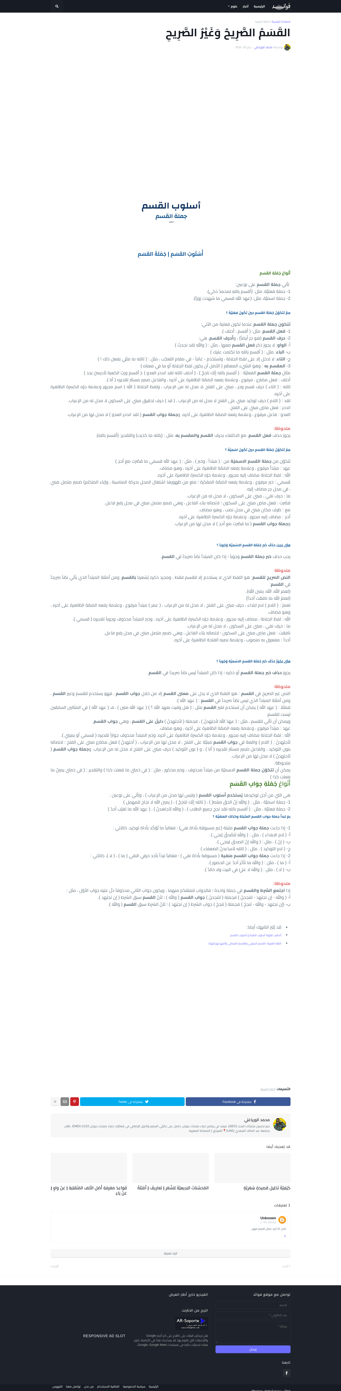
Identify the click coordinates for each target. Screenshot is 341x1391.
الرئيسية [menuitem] (259, 6)
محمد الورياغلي (257, 1120)
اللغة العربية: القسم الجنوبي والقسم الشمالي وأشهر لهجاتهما (245, 943)
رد (285, 1229)
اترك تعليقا (170, 1247)
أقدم (56, 1260)
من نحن (90, 1384)
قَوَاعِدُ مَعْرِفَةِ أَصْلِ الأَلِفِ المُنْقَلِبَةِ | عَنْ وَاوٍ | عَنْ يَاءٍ (89, 1187)
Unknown (268, 1212)
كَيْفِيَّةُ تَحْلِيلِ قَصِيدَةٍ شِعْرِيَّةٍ (270, 1187)
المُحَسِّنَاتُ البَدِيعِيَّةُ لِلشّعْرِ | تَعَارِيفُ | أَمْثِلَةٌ (179, 1187)
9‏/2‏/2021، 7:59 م (268, 1216)
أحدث (285, 1260)
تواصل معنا (73, 1384)
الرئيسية (160, 1384)
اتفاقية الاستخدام (112, 1384)
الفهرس (56, 1384)
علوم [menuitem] (234, 6)
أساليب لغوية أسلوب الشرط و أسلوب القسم (255, 935)
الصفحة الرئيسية (281, 21)
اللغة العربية (262, 21)
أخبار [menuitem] (246, 6)
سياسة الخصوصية (139, 1384)
